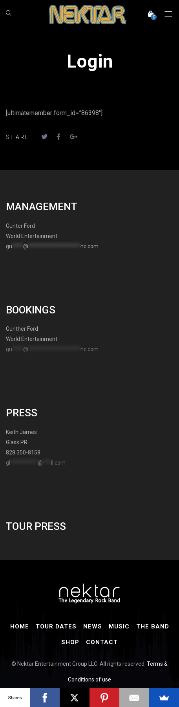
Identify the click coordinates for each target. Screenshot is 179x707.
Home (19, 626)
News (92, 626)
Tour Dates (56, 626)
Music (119, 626)
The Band (152, 626)
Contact (102, 642)
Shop (70, 642)
